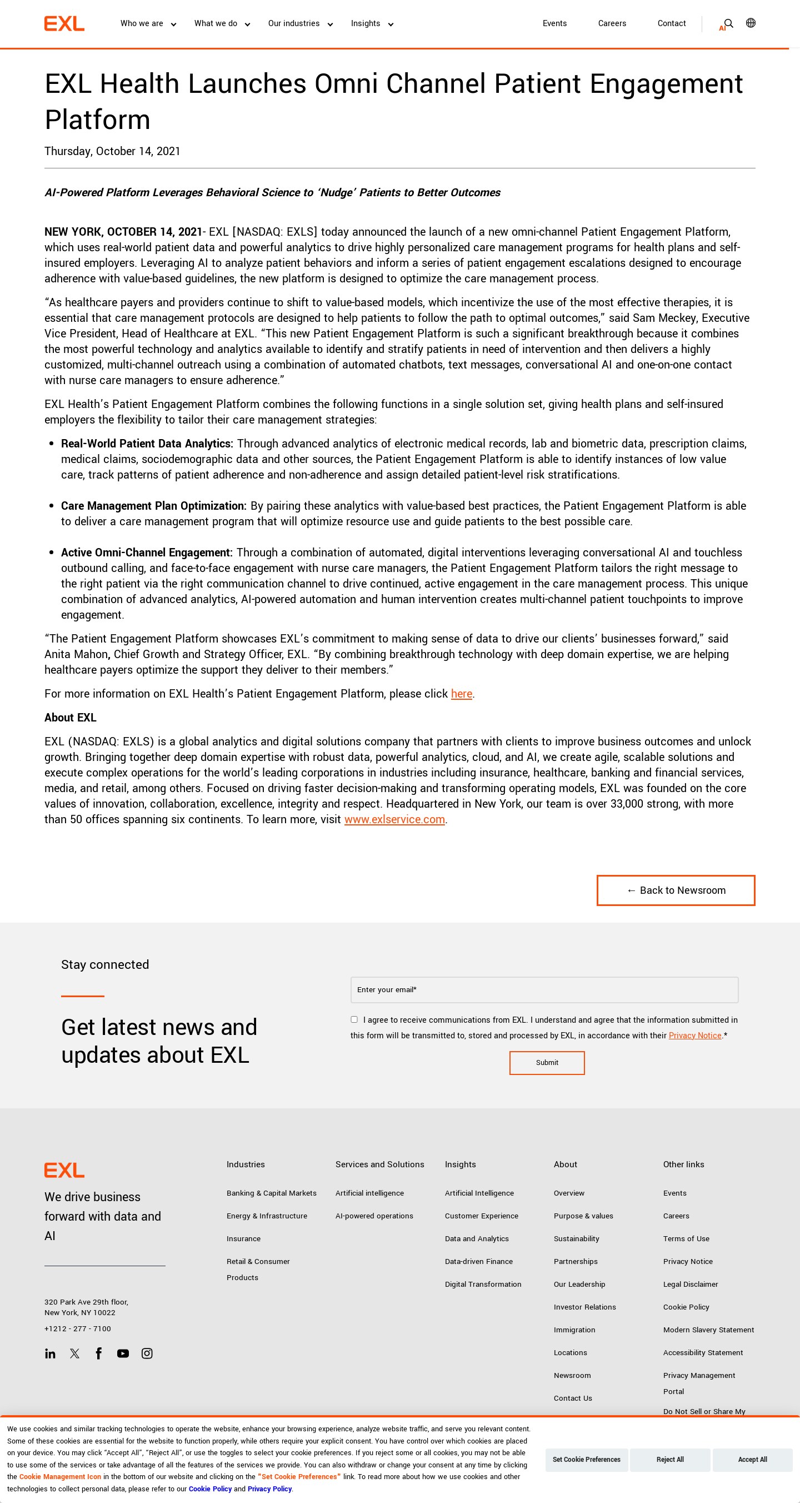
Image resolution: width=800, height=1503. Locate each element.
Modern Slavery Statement (708, 1330)
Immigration (575, 1330)
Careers (612, 23)
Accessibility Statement (703, 1352)
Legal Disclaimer (690, 1284)
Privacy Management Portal (699, 1383)
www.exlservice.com (394, 820)
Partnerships (576, 1261)
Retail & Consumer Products (258, 1269)
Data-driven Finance (479, 1261)
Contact (672, 23)
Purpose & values (583, 1216)
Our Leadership (580, 1284)
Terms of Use (686, 1238)
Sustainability (576, 1238)
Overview (569, 1193)
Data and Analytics (477, 1238)
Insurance (244, 1238)
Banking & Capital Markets (272, 1193)
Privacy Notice (695, 1036)
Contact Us (573, 1398)
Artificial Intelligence (479, 1193)
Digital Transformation (483, 1284)
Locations (570, 1352)
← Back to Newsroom (676, 890)
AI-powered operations (374, 1216)
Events (555, 23)
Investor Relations (585, 1307)
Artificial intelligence (370, 1193)
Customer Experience (481, 1216)
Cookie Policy (686, 1307)
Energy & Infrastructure (267, 1216)
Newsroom (572, 1375)
